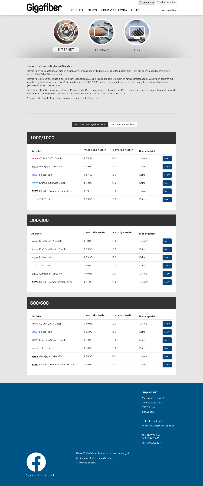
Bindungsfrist (147, 151)
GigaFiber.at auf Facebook (40, 475)
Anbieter (36, 151)
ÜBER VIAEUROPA (114, 10)
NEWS (92, 10)
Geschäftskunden (166, 2)
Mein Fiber (169, 10)
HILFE (135, 10)
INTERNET (76, 10)
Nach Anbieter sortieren (123, 124)
